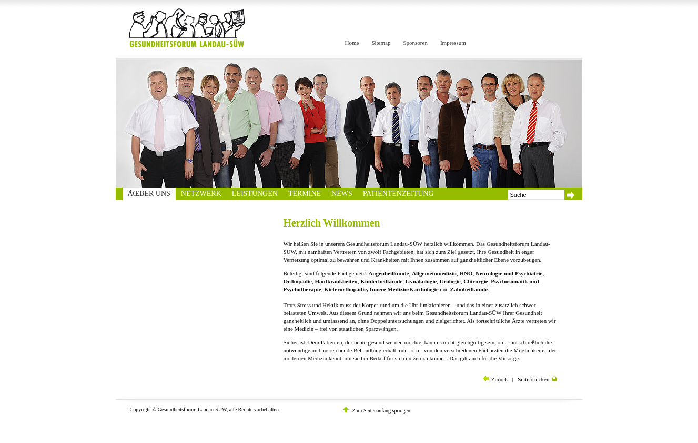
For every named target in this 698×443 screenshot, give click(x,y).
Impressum (453, 43)
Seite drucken (537, 379)
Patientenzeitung (398, 194)
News (341, 194)
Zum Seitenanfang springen (381, 411)
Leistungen (255, 194)
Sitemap (380, 43)
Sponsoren (415, 43)
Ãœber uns (149, 194)
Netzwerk (201, 194)
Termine (304, 194)
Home (352, 43)
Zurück (495, 379)
